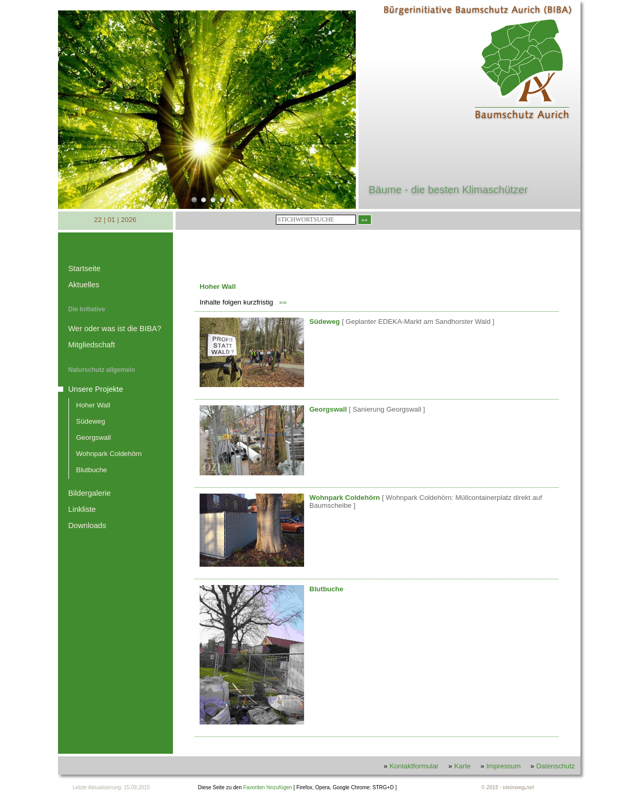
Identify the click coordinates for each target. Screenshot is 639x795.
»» (283, 302)
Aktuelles (83, 284)
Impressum (503, 766)
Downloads (87, 525)
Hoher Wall (93, 405)
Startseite (84, 268)
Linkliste (82, 509)
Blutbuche (91, 470)
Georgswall (93, 437)
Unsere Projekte (95, 389)
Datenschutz (555, 766)
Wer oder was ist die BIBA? (114, 328)
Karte (462, 766)
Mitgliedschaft (91, 345)
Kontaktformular (413, 766)
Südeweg (91, 421)
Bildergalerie (89, 493)
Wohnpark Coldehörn (109, 454)
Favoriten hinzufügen (267, 787)
